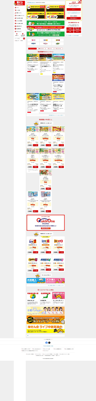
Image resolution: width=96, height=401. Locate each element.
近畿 (70, 31)
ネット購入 (18, 10)
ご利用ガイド (17, 35)
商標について (58, 355)
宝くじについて (19, 31)
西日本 (77, 31)
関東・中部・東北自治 (77, 29)
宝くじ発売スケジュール (20, 15)
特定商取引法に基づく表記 (39, 355)
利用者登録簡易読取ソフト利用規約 (50, 355)
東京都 (70, 28)
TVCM (22, 40)
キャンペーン (32, 48)
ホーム (18, 7)
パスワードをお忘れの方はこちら (73, 13)
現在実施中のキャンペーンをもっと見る (55, 115)
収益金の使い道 (19, 26)
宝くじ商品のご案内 (20, 23)
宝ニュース (17, 40)
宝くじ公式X (68, 35)
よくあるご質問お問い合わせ (23, 35)
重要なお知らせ (32, 2)
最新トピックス (19, 12)
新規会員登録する (73, 18)
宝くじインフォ (58, 48)
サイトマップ (46, 350)
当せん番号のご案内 (20, 18)
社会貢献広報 (19, 28)
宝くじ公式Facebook (74, 35)
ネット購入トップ (59, 285)
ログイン (73, 9)
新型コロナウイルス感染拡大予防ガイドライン (30, 350)
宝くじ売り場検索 (19, 20)
